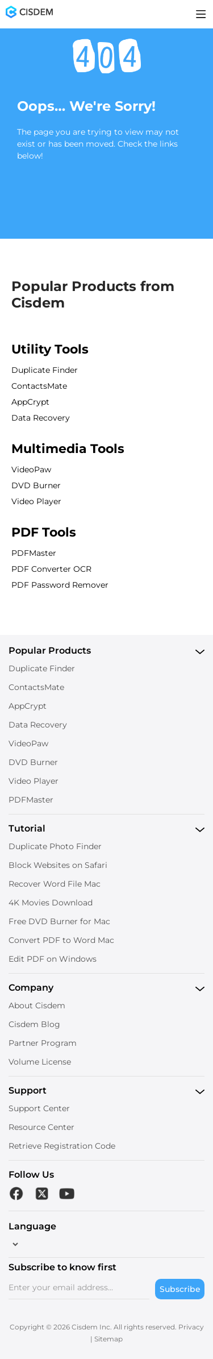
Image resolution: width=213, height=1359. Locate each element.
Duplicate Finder (44, 370)
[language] (14, 1244)
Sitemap (108, 1339)
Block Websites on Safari (58, 865)
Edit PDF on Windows (53, 959)
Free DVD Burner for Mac (59, 921)
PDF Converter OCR (51, 569)
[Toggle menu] (201, 14)
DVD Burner (36, 485)
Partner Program (43, 1043)
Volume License (40, 1062)
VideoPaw (31, 469)
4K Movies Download (51, 902)
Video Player (36, 501)
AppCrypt (30, 402)
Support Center (39, 1108)
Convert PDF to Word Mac (61, 940)
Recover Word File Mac (55, 884)
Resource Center (41, 1127)
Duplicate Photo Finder (55, 846)
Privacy (191, 1327)
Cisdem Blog (34, 1024)
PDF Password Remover (59, 585)
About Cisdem (37, 1005)
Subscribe (180, 1289)
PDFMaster (33, 553)
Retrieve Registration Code (62, 1146)
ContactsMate (39, 386)
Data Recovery (40, 418)
